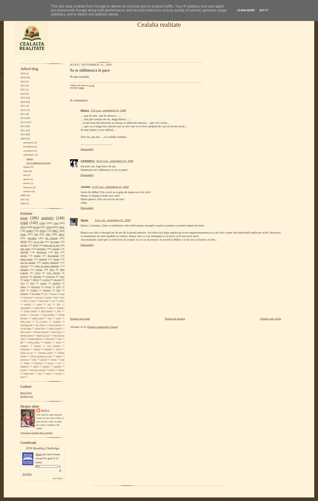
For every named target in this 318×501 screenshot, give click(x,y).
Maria (45, 410)
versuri (39, 269)
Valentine (48, 349)
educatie (57, 280)
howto (26, 280)
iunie (25, 171)
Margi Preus (57, 332)
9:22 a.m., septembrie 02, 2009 (113, 220)
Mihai (35, 280)
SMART (24, 252)
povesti (48, 287)
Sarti (58, 290)
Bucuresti (35, 287)
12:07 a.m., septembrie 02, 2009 (110, 186)
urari (49, 304)
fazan (62, 359)
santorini (27, 304)
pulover (52, 370)
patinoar (46, 366)
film (56, 297)
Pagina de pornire (175, 318)
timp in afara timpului (47, 266)
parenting (41, 248)
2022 (22, 85)
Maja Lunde (25, 332)
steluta (48, 373)
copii (24, 222)
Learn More (246, 10)
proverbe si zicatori (37, 370)
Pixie (59, 339)
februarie (27, 187)
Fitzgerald (34, 314)
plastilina (57, 366)
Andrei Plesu (39, 308)
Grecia (38, 273)
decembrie (28, 142)
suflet (29, 230)
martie (26, 183)
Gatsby (58, 318)
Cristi (62, 294)
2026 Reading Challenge (42, 448)
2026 (22, 73)
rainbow (61, 370)
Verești (58, 349)
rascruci (24, 266)
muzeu (35, 366)
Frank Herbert (49, 314)
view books (57, 478)
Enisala (23, 314)
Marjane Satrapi (26, 335)
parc (53, 301)
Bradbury (60, 308)
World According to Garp (41, 356)
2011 (22, 130)
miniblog (57, 283)
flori (62, 297)
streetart (58, 373)
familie (48, 297)
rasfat (62, 276)
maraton (50, 363)
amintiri (47, 218)
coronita (46, 280)
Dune (59, 311)
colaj (42, 223)
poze (24, 218)
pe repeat (51, 238)
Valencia (37, 349)
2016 (22, 110)
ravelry (61, 301)
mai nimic (25, 248)
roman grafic (28, 373)
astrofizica (24, 359)
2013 (22, 122)
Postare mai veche (270, 318)
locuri (36, 227)
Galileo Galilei (38, 318)
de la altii (39, 241)
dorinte (23, 245)
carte (23, 234)
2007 (22, 199)
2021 (22, 89)
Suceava (37, 346)
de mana (54, 241)
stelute (39, 304)
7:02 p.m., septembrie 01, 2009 (108, 110)
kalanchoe (38, 363)
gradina (27, 363)
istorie (33, 301)
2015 (22, 114)
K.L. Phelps (40, 325)
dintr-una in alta (52, 245)
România (47, 342)
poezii (56, 259)
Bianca (85, 110)
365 (48, 234)
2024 (22, 77)
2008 (22, 195)
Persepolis (50, 339)
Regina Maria (34, 342)
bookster (24, 293)
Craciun (55, 248)
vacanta (31, 238)
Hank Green (25, 321)
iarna (25, 301)
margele (43, 259)
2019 (22, 97)
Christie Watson (30, 311)
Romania (47, 290)
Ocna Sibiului (53, 273)
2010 (22, 134)
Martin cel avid (43, 335)
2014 (22, 118)
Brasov (54, 294)
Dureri (29, 159)
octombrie (28, 150)
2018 (22, 102)
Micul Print (26, 392)
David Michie (47, 311)
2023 (22, 81)
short (40, 373)
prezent (23, 370)
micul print (43, 301)
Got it (263, 10)
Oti (36, 234)
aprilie (26, 179)
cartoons (43, 359)
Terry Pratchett (53, 346)
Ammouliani (25, 308)
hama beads (26, 259)
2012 (22, 126)
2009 (22, 138)
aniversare (41, 252)
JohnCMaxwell (26, 325)
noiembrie (28, 146)
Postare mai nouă (80, 318)
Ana (56, 223)
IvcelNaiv (57, 321)
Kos (57, 252)
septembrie (28, 154)
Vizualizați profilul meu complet (36, 432)
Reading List (26, 396)
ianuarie (27, 191)
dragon (53, 359)
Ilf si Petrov (41, 321)
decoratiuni (53, 255)
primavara (50, 276)
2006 (22, 203)
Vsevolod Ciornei (45, 352)
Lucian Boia (40, 328)
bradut (37, 255)
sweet (22, 377)
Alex (61, 227)
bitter (34, 359)
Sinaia (58, 342)
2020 (22, 93)
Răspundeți (87, 149)
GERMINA (88, 161)
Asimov (43, 283)
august (26, 166)
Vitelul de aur (26, 352)
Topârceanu (25, 349)
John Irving (27, 297)
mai (25, 175)
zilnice (23, 287)
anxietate (24, 276)
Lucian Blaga (25, 328)
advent (23, 255)
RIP (21, 342)
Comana (33, 290)
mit (59, 363)
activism (39, 297)
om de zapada (27, 262)
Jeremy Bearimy (50, 262)
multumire (24, 366)
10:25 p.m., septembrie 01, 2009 (114, 161)
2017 (22, 105)
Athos (51, 308)
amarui (58, 356)
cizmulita (37, 276)
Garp (50, 318)
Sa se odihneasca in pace (38, 162)
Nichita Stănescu (35, 339)
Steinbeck (24, 346)
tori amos (36, 293)
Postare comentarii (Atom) (102, 326)
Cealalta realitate (159, 24)
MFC (55, 230)
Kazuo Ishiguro (55, 325)
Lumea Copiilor (55, 328)
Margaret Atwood (41, 332)
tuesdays (24, 269)
